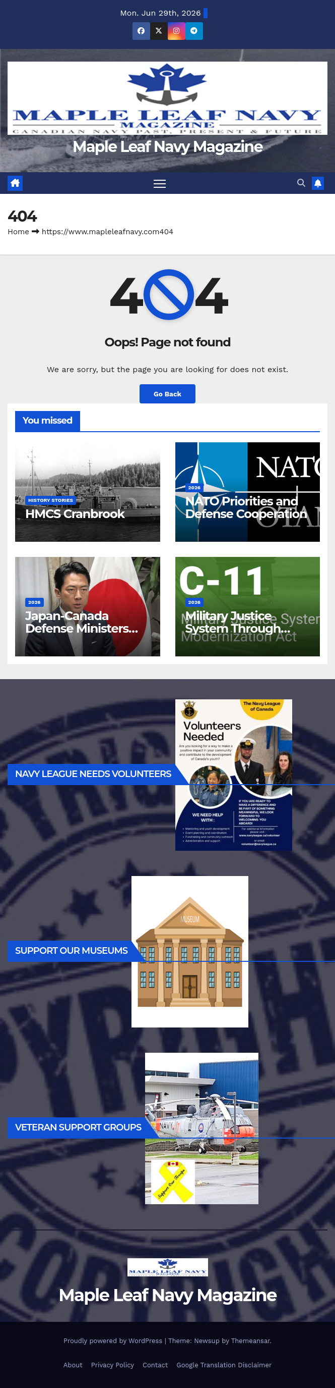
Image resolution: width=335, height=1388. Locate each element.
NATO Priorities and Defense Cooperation (246, 507)
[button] (301, 183)
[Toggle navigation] (159, 183)
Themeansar (250, 1341)
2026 (194, 487)
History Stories (50, 500)
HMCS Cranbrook (74, 513)
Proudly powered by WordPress (114, 1341)
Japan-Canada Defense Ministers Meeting (76, 628)
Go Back (167, 394)
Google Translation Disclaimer (224, 1365)
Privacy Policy (112, 1365)
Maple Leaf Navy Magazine (167, 146)
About (73, 1365)
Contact (155, 1365)
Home (18, 231)
